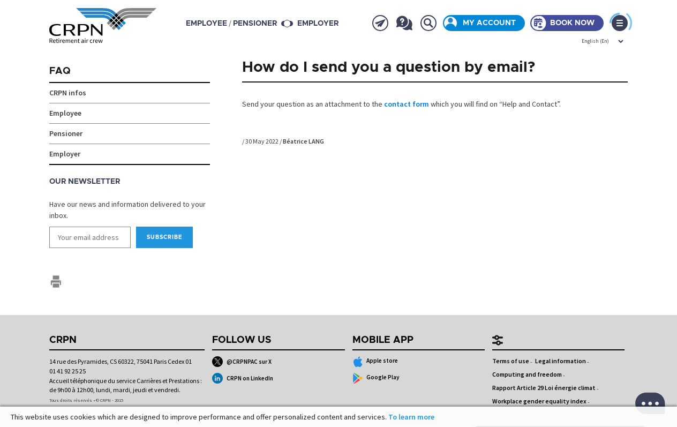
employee (206, 23)
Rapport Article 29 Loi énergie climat (544, 388)
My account (489, 23)
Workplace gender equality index (539, 401)
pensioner (255, 23)
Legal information (560, 361)
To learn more (411, 417)
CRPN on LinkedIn (242, 378)
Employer (317, 23)
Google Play (376, 378)
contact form (406, 104)
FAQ (60, 71)
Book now (572, 23)
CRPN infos (67, 93)
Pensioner (65, 133)
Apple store (375, 361)
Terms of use (510, 361)
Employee (65, 113)
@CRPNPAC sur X (242, 361)
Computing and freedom (527, 374)
